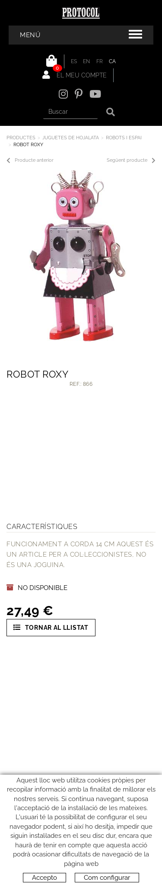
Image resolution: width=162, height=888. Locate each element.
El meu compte (74, 75)
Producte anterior (30, 160)
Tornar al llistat (51, 627)
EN (86, 61)
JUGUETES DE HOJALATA (70, 138)
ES (74, 61)
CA (112, 61)
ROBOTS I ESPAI (124, 138)
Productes (20, 138)
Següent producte (131, 160)
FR (99, 61)
